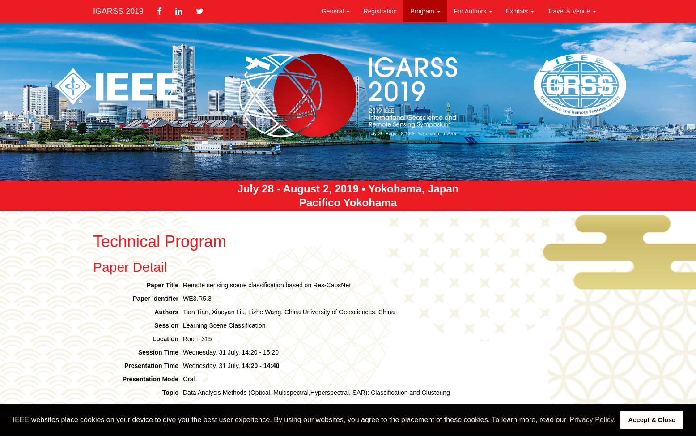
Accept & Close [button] (651, 419)
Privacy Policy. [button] (592, 419)
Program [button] (425, 11)
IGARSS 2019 (118, 11)
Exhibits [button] (520, 11)
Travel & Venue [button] (571, 11)
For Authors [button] (473, 11)
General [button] (336, 11)
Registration (380, 11)
